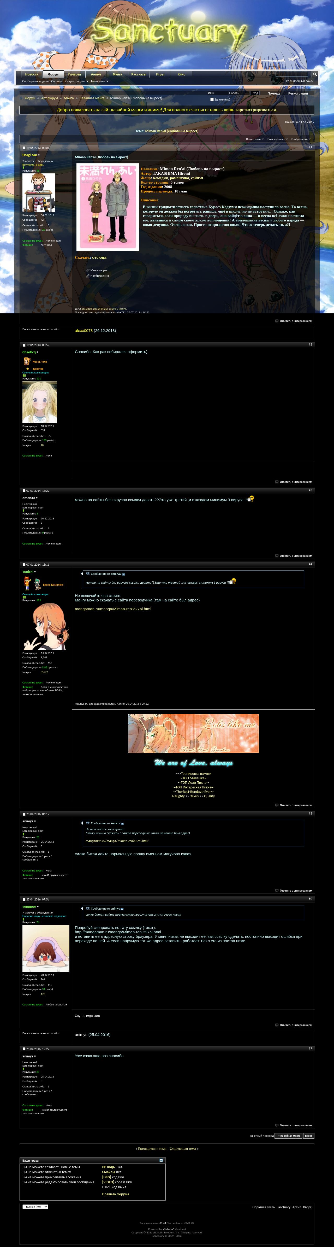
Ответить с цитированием (294, 321)
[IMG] (106, 1177)
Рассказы (139, 74)
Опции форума (75, 81)
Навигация (98, 81)
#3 (310, 490)
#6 (310, 899)
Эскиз (195, 796)
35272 (44, 672)
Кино (181, 74)
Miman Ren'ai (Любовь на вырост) (171, 131)
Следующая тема (183, 1148)
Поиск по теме (276, 139)
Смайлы (108, 1172)
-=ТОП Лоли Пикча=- (193, 782)
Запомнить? (220, 99)
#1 (310, 147)
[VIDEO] (108, 1182)
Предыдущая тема (152, 1148)
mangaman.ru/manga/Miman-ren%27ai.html (113, 609)
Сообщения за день (35, 81)
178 (43, 994)
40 (42, 445)
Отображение (299, 139)
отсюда (99, 257)
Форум (53, 74)
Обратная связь (263, 1207)
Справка (56, 81)
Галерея (74, 74)
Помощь (274, 93)
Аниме (96, 74)
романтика (179, 178)
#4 (310, 564)
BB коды (109, 1167)
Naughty (179, 796)
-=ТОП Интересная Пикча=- (193, 787)
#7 (310, 1048)
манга (122, 309)
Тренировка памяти (196, 773)
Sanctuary (283, 1207)
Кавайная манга (92, 98)
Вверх (308, 1136)
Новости (31, 74)
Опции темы (253, 139)
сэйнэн (197, 178)
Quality (209, 796)
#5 (310, 813)
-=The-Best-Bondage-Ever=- (193, 791)
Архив (297, 1207)
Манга (117, 74)
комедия (160, 178)
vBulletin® (168, 1229)
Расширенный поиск (299, 81)
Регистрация (298, 93)
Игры (160, 74)
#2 (310, 344)
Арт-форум (49, 98)
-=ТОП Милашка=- (193, 778)
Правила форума (115, 1194)
